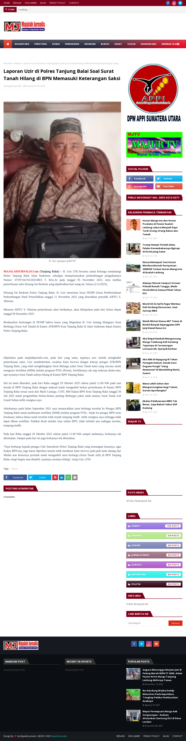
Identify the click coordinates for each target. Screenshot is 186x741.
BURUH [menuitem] (105, 44)
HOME (7, 2)
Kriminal (156, 535)
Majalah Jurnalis (14, 86)
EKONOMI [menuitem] (90, 44)
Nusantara (156, 574)
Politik (156, 584)
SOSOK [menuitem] (131, 44)
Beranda (8, 63)
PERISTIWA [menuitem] (40, 44)
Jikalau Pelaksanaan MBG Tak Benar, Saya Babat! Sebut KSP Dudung (160, 404)
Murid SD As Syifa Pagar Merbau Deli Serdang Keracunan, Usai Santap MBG (161, 307)
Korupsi (156, 564)
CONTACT (74, 2)
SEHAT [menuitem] (118, 44)
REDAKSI (17, 2)
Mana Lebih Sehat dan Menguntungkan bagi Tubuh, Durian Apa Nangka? (160, 387)
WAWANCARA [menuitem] (148, 44)
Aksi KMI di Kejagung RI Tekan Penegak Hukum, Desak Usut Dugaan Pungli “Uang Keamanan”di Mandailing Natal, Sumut (161, 366)
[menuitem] (8, 44)
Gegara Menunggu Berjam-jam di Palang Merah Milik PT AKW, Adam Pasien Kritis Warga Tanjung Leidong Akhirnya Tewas (162, 675)
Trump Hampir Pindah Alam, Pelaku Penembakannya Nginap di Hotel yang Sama (161, 248)
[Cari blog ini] (147, 623)
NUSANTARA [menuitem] (22, 44)
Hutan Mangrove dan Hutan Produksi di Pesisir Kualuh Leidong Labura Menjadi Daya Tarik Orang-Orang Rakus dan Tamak (160, 227)
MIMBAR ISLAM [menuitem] (170, 44)
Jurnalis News (156, 555)
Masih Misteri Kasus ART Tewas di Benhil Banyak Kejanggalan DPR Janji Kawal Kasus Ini (162, 325)
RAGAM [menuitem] (10, 52)
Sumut (156, 526)
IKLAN (43, 2)
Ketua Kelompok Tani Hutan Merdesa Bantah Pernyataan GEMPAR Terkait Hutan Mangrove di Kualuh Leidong (162, 267)
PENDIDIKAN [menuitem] (72, 44)
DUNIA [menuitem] (56, 44)
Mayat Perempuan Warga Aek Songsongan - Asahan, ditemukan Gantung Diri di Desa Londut (162, 716)
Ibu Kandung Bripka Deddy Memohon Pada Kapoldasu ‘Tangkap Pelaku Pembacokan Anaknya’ (160, 696)
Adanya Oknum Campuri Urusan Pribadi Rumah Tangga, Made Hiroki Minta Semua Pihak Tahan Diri (162, 288)
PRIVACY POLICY (57, 2)
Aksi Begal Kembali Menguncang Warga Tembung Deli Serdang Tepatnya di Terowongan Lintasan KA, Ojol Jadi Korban (162, 344)
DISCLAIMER (31, 2)
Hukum (17, 63)
